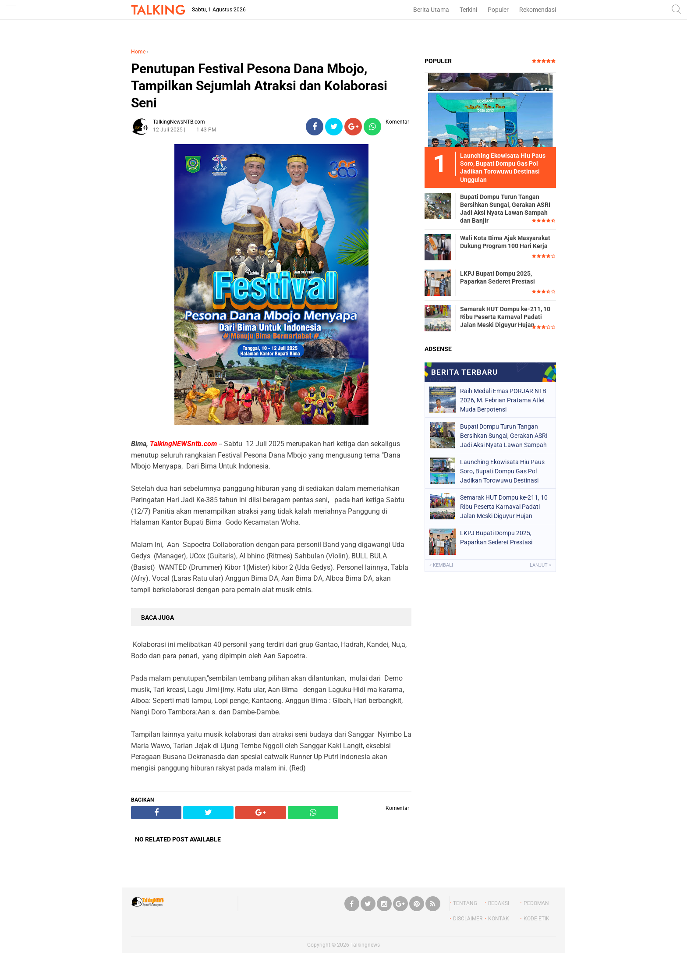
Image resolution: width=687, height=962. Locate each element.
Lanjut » (540, 565)
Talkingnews (365, 945)
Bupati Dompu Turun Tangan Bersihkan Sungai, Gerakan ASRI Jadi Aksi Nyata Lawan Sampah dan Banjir (505, 208)
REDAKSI (498, 903)
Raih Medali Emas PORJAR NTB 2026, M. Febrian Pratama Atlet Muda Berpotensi (503, 400)
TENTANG (465, 903)
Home (138, 52)
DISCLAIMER (467, 919)
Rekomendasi (537, 9)
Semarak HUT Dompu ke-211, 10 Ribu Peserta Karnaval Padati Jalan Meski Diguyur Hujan (505, 316)
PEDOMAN (536, 903)
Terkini (468, 9)
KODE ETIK (536, 919)
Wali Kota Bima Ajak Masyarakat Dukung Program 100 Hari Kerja (505, 241)
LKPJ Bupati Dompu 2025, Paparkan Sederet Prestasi (497, 277)
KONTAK (498, 919)
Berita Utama (431, 9)
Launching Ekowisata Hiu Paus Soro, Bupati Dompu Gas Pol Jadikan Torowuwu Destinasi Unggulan (502, 471)
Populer (498, 9)
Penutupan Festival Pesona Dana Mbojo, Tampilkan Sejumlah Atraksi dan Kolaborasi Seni (259, 85)
